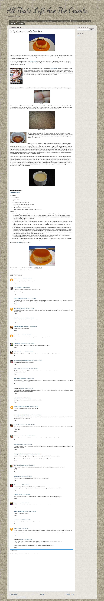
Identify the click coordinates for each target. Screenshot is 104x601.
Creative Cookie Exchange (62, 21)
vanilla (28, 269)
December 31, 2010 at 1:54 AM (28, 424)
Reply (15, 282)
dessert (22, 269)
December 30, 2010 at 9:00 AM (27, 318)
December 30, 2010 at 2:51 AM (23, 287)
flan (25, 269)
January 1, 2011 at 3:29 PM (24, 519)
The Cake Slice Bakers (45, 21)
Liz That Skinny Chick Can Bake (21, 360)
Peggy (15, 502)
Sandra (15, 334)
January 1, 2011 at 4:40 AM (26, 476)
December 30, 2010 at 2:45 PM (27, 378)
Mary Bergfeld (17, 308)
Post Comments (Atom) (21, 596)
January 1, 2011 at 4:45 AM (23, 484)
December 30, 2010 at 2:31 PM (31, 368)
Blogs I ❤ (12, 23)
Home (12, 21)
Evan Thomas (17, 318)
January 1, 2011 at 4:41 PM (23, 528)
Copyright (20, 23)
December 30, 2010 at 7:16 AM (27, 308)
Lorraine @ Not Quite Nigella (20, 414)
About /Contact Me (22, 21)
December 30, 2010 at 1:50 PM (26, 351)
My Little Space (17, 424)
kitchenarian (17, 476)
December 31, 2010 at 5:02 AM (28, 435)
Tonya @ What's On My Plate (20, 454)
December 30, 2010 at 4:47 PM (26, 388)
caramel (15, 269)
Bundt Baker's (75, 21)
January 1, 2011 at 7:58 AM (24, 494)
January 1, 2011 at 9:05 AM (23, 502)
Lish (15, 287)
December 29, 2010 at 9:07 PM (25, 278)
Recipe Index (33, 21)
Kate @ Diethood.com (19, 368)
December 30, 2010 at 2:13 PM (35, 360)
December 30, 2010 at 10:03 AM (24, 334)
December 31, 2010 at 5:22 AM (25, 444)
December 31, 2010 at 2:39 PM (34, 454)
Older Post (70, 594)
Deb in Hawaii (17, 343)
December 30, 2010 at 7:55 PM (31, 406)
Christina (16, 494)
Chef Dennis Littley (18, 465)
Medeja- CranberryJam (19, 406)
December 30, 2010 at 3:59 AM (29, 298)
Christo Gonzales (18, 435)
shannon (16, 519)
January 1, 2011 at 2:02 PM (30, 511)
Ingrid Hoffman (54, 68)
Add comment (14, 550)
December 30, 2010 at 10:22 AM (27, 343)
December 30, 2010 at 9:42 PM (34, 414)
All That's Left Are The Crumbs (47, 10)
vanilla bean (32, 269)
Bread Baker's (86, 21)
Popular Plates (33, 61)
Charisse (16, 278)
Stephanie (16, 444)
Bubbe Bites (17, 351)
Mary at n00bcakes (18, 298)
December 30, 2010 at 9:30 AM (30, 326)
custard (19, 269)
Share (78, 35)
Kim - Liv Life (17, 378)
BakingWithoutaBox (18, 326)
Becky (15, 484)
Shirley (15, 528)
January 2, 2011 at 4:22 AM (26, 539)
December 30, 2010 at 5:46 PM (24, 398)
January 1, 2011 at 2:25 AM (29, 465)
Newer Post (13, 594)
